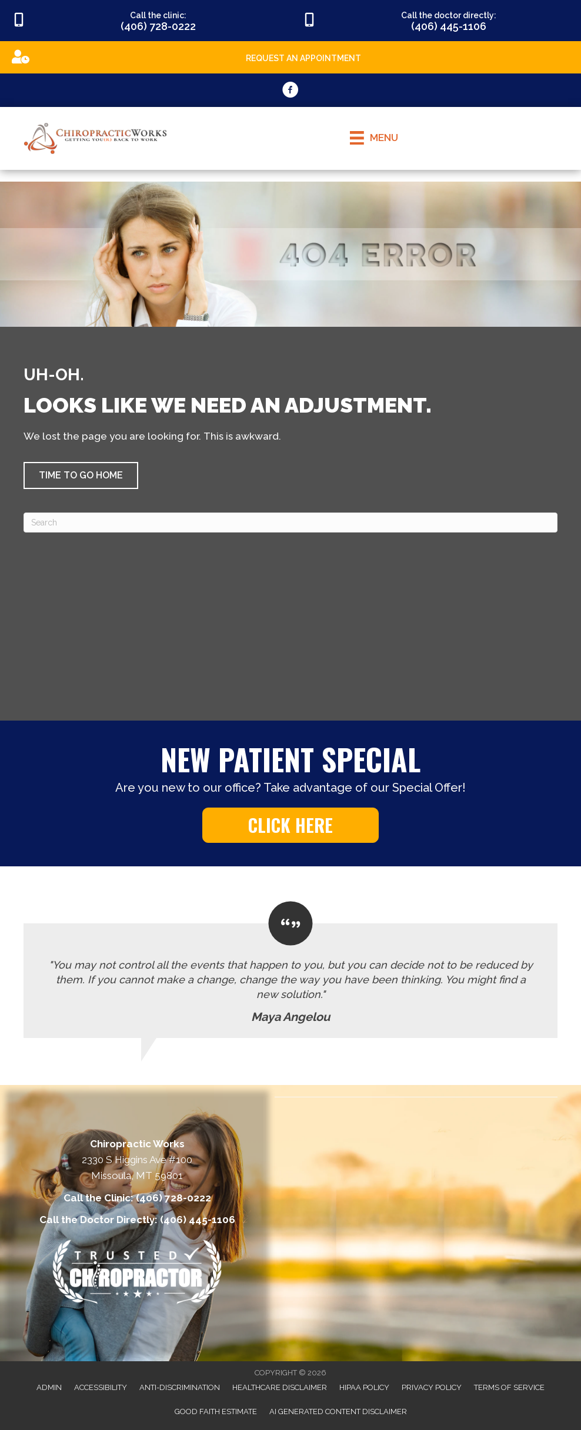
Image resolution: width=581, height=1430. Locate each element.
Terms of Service (509, 1387)
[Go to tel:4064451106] (435, 20)
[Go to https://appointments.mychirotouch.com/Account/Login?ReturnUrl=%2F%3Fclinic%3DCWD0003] (290, 57)
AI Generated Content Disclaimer (338, 1411)
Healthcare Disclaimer (279, 1387)
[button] (81, 475)
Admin (49, 1387)
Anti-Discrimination (179, 1387)
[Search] (290, 523)
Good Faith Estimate (216, 1411)
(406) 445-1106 (197, 1219)
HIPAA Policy (364, 1387)
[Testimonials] (290, 970)
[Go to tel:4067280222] (145, 20)
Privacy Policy (432, 1387)
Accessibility (100, 1387)
